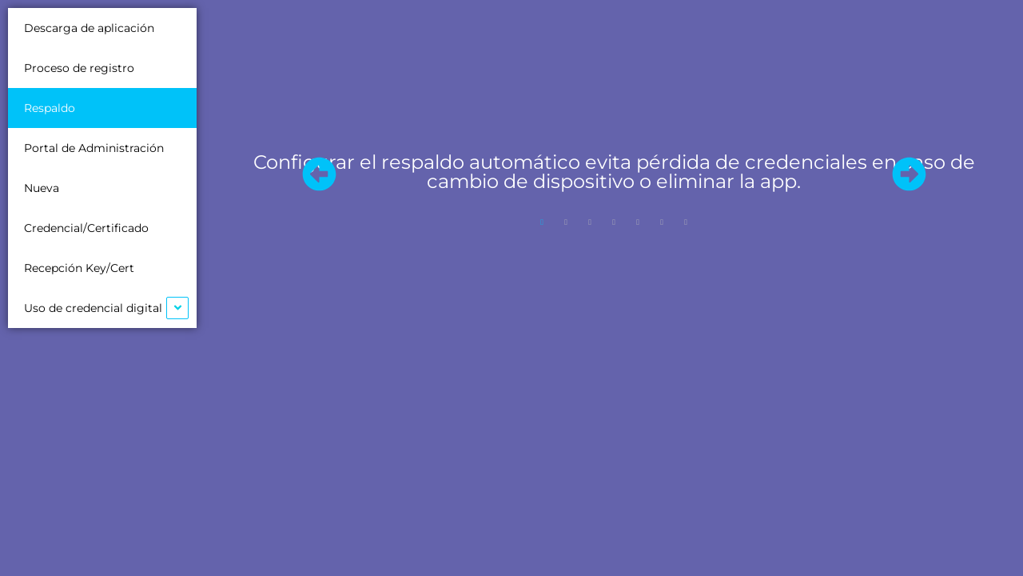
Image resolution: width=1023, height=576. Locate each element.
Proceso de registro (79, 68)
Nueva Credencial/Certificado (86, 208)
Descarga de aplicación (89, 28)
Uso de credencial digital (93, 308)
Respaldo (49, 108)
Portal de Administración (94, 148)
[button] (319, 173)
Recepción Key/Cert (79, 268)
